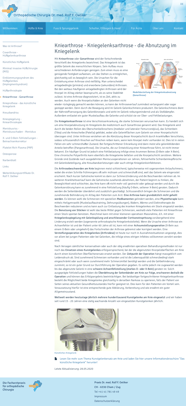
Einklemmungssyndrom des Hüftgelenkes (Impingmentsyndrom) (18, 81)
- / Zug (107, 387)
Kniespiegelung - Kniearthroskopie (12, 121)
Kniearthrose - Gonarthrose (18, 97)
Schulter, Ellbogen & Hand (105, 28)
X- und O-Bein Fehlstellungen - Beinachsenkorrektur (20, 140)
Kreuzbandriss (11, 112)
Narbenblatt (9, 160)
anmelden (182, 404)
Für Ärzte (136, 28)
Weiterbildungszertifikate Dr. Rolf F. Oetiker (19, 175)
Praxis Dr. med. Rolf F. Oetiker (111, 382)
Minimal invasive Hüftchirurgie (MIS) (20, 70)
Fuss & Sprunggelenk (66, 28)
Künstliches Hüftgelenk (16, 62)
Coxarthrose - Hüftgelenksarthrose (14, 54)
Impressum (100, 396)
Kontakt (178, 28)
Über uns (158, 28)
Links (6, 166)
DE (181, 3)
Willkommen (10, 28)
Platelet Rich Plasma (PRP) (18, 147)
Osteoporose (9, 154)
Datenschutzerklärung (107, 401)
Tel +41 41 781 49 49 (106, 391)
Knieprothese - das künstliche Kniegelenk (19, 105)
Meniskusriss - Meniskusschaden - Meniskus (19, 130)
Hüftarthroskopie (12, 90)
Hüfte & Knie (35, 28)
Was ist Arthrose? (12, 46)
